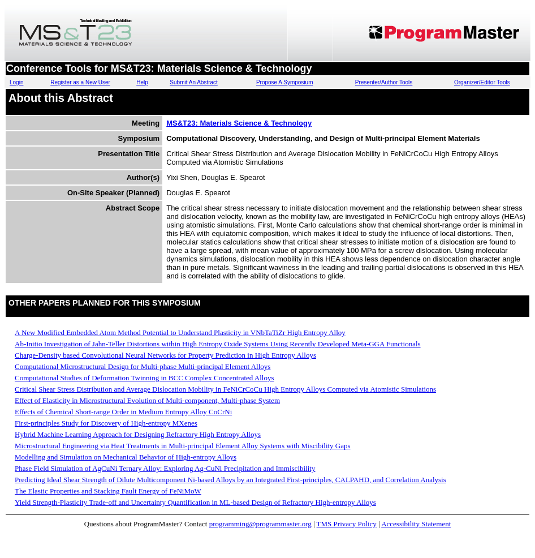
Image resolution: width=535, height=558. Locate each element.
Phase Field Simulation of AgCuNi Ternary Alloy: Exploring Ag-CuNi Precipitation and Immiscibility (165, 468)
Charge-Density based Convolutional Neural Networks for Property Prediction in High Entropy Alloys (165, 355)
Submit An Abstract (194, 82)
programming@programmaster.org (260, 524)
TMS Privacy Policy (347, 524)
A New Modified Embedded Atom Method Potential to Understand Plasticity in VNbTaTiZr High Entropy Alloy (180, 332)
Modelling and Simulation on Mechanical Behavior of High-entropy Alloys (125, 457)
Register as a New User (80, 82)
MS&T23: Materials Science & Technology (239, 123)
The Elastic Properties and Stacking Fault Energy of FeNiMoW (108, 491)
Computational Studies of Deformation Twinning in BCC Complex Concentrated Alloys (144, 378)
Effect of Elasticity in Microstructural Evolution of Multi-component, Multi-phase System (147, 400)
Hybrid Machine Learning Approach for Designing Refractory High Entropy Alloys (138, 434)
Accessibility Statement (416, 524)
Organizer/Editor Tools (482, 82)
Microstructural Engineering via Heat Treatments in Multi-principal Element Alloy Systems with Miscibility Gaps (183, 445)
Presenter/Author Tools (384, 82)
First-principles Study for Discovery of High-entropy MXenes (106, 423)
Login (16, 82)
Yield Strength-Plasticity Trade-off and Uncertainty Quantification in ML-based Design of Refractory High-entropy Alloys (195, 502)
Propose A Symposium (284, 82)
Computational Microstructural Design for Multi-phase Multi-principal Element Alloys (142, 366)
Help (142, 82)
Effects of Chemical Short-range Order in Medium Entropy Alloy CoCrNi (123, 411)
